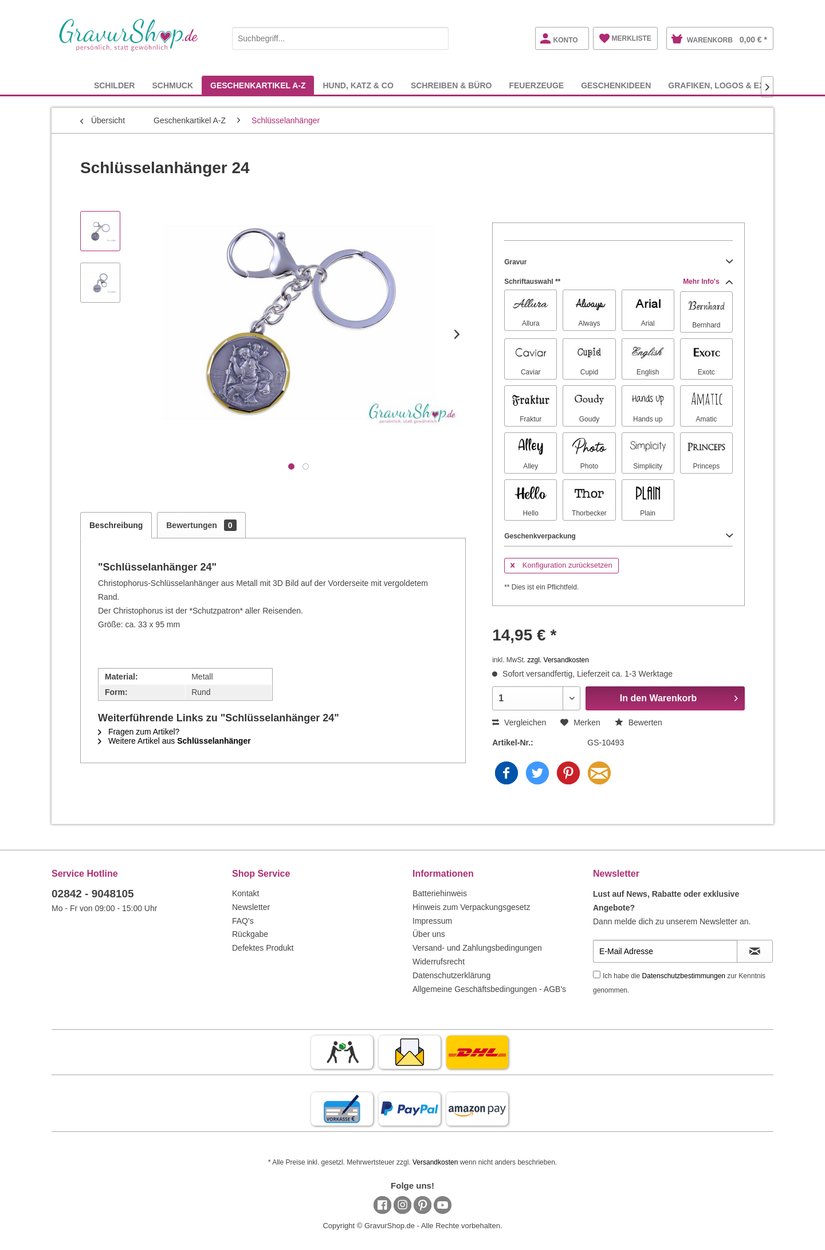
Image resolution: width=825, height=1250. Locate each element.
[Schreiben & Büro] (451, 85)
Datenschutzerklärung (451, 975)
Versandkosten (435, 1162)
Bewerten (638, 722)
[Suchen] (437, 38)
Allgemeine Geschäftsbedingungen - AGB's (489, 989)
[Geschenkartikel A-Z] (258, 85)
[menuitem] (340, 36)
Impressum (432, 920)
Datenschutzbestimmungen (683, 976)
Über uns (428, 934)
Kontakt (245, 893)
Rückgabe (250, 934)
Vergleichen (519, 722)
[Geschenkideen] (615, 85)
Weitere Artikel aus (174, 740)
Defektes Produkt (262, 947)
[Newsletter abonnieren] (755, 951)
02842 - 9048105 (93, 894)
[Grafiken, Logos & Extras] (727, 85)
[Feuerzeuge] (536, 85)
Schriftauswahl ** (618, 281)
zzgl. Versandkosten (558, 660)
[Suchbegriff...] (340, 38)
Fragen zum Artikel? (138, 731)
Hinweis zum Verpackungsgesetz (471, 907)
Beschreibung (116, 525)
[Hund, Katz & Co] (358, 85)
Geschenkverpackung (618, 536)
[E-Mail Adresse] (665, 951)
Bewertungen (201, 525)
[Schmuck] (172, 85)
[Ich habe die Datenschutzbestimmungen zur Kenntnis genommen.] (596, 974)
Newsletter (251, 907)
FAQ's (243, 920)
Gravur (618, 262)
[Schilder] (114, 85)
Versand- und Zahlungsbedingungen (477, 947)
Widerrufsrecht (438, 961)
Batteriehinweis (439, 893)
